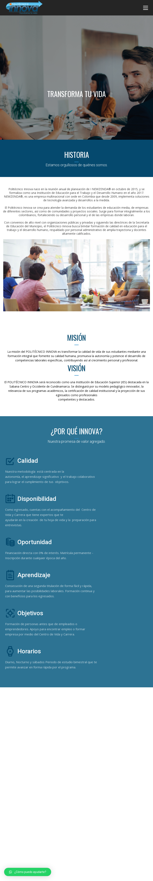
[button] (27, 872)
